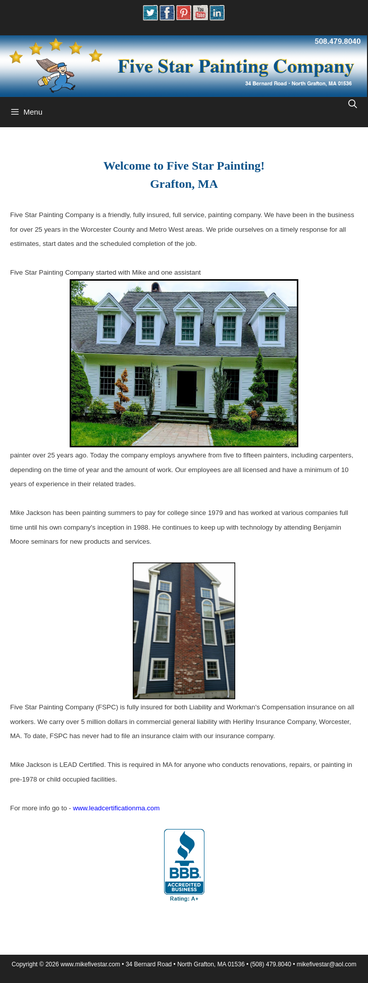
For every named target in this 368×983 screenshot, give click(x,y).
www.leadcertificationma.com (116, 808)
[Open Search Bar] (352, 104)
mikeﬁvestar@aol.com (326, 964)
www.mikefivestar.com (90, 964)
